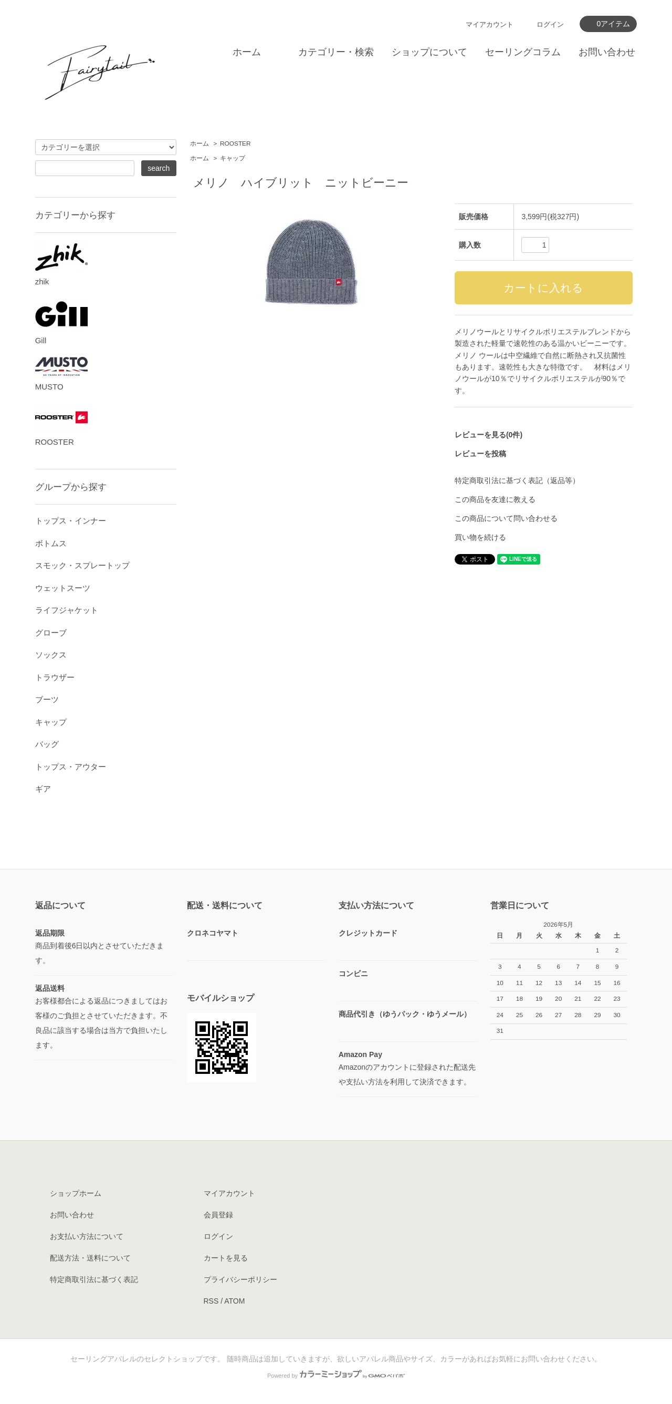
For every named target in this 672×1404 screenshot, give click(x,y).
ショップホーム (75, 1193)
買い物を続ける (480, 537)
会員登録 (218, 1215)
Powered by (336, 1375)
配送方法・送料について (90, 1258)
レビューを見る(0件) (488, 435)
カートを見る (226, 1258)
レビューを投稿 (480, 453)
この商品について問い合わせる (506, 518)
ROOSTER (235, 143)
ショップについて (429, 52)
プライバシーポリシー (240, 1279)
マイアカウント (489, 24)
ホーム (247, 52)
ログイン (550, 24)
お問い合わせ (607, 52)
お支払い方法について (86, 1236)
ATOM (234, 1301)
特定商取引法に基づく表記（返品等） (517, 480)
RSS (211, 1301)
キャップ (232, 158)
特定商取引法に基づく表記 (94, 1279)
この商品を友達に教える (495, 499)
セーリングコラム (523, 52)
